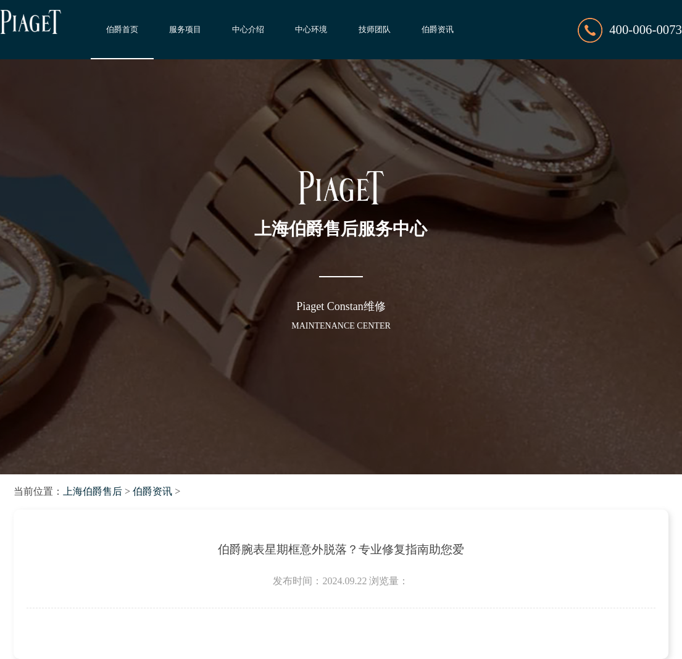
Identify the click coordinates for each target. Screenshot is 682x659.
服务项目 (185, 29)
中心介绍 (248, 29)
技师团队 (375, 29)
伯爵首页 (122, 29)
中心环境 (311, 29)
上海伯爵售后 (92, 491)
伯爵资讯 (438, 29)
